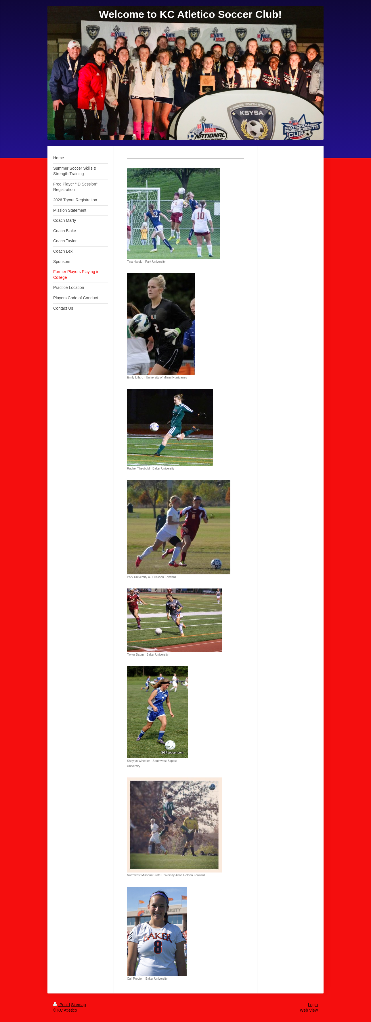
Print (61, 1004)
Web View (309, 1010)
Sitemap (78, 1004)
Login (313, 1004)
